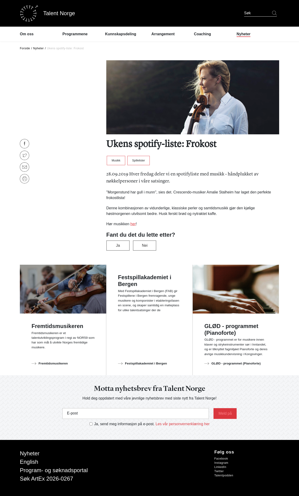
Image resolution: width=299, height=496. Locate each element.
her (133, 224)
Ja (118, 245)
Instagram (221, 462)
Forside (25, 48)
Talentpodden (223, 475)
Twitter (219, 471)
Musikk (116, 160)
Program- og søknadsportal (54, 470)
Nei (144, 245)
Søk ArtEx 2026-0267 (46, 478)
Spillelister (138, 160)
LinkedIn (220, 467)
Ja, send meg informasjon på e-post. (124, 424)
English (29, 462)
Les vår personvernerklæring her (183, 424)
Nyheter (38, 48)
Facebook (221, 458)
